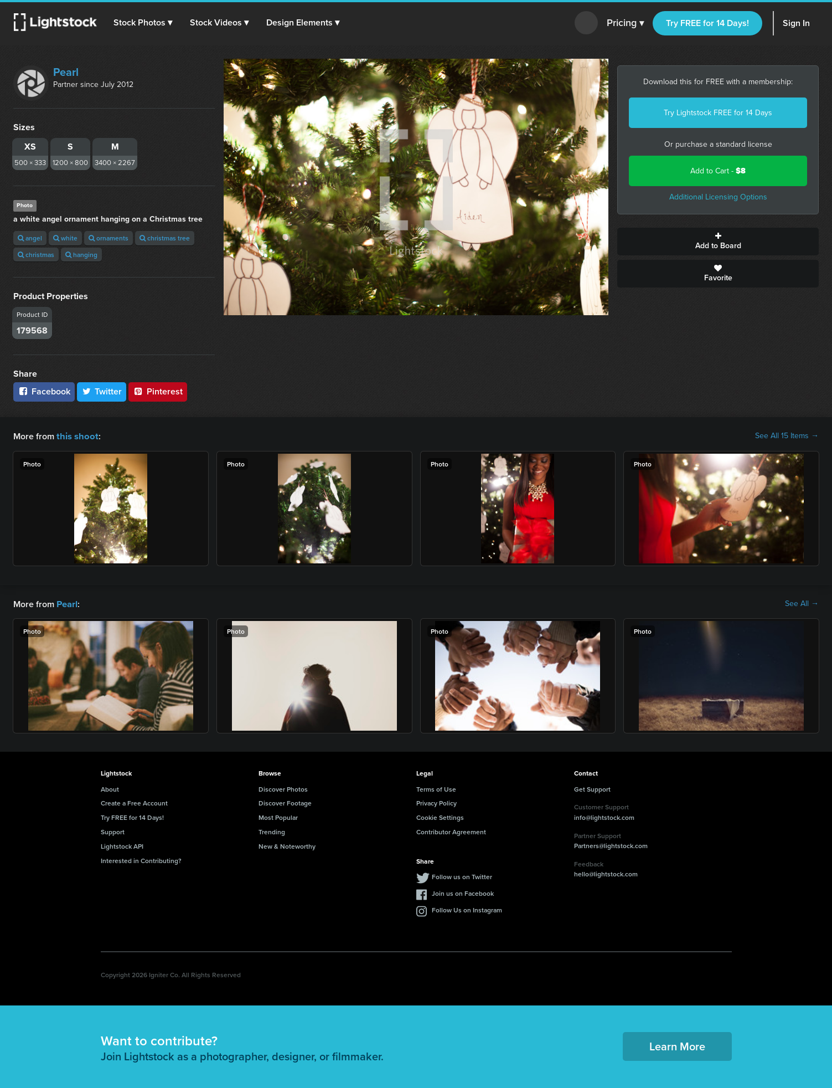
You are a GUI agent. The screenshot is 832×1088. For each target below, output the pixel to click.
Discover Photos (283, 788)
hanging (81, 254)
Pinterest (158, 391)
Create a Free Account (134, 802)
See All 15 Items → (787, 436)
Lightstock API (122, 845)
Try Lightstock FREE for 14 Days (718, 113)
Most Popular (278, 816)
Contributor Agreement (451, 830)
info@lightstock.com (604, 816)
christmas (36, 254)
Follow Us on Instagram (467, 908)
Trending (272, 830)
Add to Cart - (718, 171)
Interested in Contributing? (141, 859)
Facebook (44, 391)
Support (113, 830)
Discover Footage (285, 802)
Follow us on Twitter (462, 875)
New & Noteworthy (287, 845)
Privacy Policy (436, 802)
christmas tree (164, 238)
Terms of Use (436, 788)
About (110, 788)
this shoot (75, 435)
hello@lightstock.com (606, 872)
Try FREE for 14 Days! (707, 23)
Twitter (101, 391)
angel (30, 238)
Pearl (66, 72)
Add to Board (718, 241)
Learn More (677, 1045)
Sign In (796, 23)
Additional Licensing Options (718, 197)
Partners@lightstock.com (611, 844)
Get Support (592, 788)
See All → (802, 603)
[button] (143, 22)
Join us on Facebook (463, 892)
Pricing (625, 23)
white (65, 238)
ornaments (108, 238)
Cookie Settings (440, 816)
